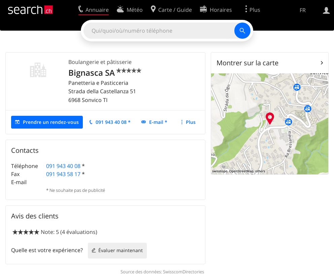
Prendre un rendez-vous (51, 122)
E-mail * (158, 122)
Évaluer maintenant (120, 250)
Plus (191, 122)
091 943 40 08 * (113, 122)
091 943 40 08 (63, 166)
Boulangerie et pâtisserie (100, 62)
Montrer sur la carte (247, 62)
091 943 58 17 (63, 174)
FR (303, 10)
